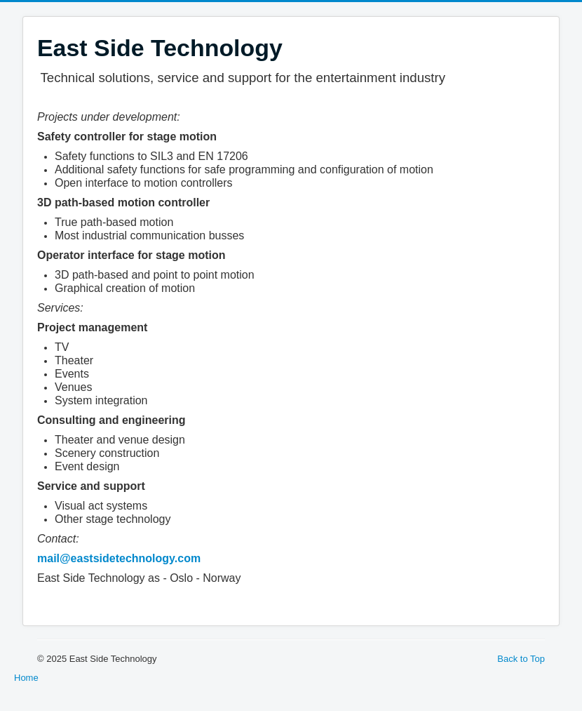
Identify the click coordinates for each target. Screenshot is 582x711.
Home (26, 677)
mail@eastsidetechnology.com (119, 558)
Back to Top (521, 658)
